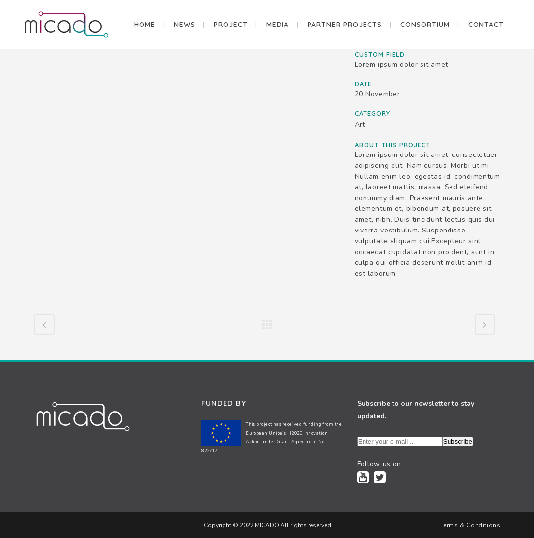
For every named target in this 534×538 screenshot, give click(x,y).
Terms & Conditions (470, 525)
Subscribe (457, 441)
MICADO (266, 525)
